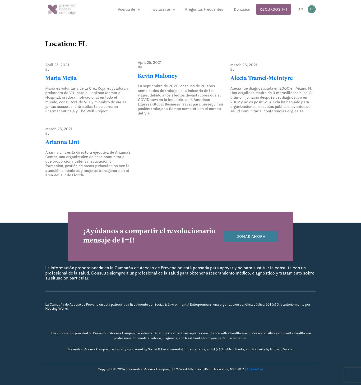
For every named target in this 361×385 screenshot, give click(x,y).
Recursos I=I (273, 9)
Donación (242, 9)
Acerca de (126, 9)
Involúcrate (160, 9)
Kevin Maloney (158, 76)
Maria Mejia (61, 79)
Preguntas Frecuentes (204, 9)
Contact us (255, 369)
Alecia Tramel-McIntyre (261, 79)
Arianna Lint (62, 143)
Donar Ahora (250, 236)
